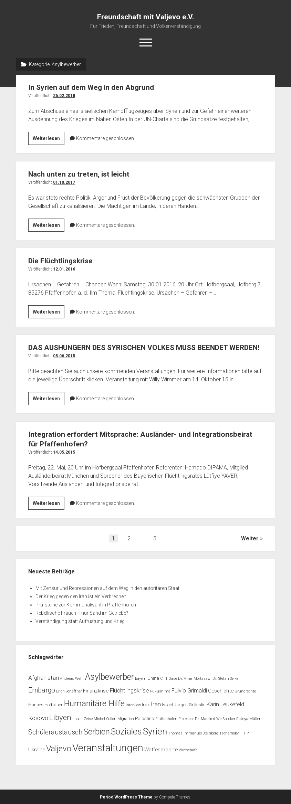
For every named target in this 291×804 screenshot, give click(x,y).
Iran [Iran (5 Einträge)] (156, 704)
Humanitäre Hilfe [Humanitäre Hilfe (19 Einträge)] (94, 703)
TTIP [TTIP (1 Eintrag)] (245, 733)
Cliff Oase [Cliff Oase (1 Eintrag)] (168, 678)
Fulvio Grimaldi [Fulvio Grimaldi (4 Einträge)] (189, 690)
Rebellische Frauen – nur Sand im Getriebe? (81, 613)
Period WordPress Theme (126, 797)
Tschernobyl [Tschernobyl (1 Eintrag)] (229, 733)
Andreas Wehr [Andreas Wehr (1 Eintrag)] (72, 678)
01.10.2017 (64, 182)
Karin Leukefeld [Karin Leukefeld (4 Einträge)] (225, 704)
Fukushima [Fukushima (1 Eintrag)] (160, 691)
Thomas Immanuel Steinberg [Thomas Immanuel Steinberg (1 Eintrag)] (193, 733)
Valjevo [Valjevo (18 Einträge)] (58, 748)
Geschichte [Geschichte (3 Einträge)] (220, 691)
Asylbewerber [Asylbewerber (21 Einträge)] (109, 677)
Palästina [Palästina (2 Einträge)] (144, 718)
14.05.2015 (64, 452)
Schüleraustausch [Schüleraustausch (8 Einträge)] (55, 732)
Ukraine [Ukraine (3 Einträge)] (36, 750)
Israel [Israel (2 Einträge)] (167, 704)
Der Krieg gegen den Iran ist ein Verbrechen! (81, 596)
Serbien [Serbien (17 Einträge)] (96, 732)
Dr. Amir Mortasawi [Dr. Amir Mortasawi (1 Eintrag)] (194, 678)
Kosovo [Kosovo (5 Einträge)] (38, 718)
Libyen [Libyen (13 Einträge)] (60, 717)
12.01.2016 (64, 269)
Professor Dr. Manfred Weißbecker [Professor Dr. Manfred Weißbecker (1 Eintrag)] (206, 719)
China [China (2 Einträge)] (153, 678)
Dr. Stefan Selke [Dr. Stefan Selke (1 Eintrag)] (225, 678)
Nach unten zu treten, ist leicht (78, 174)
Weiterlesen (48, 139)
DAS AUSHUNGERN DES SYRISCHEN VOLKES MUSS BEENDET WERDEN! (143, 347)
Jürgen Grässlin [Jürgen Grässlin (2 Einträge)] (190, 704)
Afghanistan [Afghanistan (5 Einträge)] (43, 677)
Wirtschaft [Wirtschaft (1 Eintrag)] (188, 750)
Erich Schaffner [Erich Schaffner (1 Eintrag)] (69, 691)
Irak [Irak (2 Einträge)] (146, 704)
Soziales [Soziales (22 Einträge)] (126, 732)
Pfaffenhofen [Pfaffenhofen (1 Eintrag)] (166, 719)
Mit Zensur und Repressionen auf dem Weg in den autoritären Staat (107, 588)
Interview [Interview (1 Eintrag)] (133, 705)
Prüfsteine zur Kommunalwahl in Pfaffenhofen (85, 604)
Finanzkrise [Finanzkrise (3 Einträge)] (95, 691)
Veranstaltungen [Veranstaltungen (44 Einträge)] (107, 748)
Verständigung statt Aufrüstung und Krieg (80, 621)
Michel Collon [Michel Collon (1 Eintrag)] (105, 719)
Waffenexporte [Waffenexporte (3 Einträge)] (161, 750)
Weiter (250, 538)
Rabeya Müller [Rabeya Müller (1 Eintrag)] (248, 719)
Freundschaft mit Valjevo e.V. (145, 17)
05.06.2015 (64, 355)
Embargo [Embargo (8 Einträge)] (41, 690)
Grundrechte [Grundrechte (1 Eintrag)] (245, 691)
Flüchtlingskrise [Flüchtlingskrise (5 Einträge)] (129, 690)
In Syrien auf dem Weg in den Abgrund (91, 87)
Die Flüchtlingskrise (60, 261)
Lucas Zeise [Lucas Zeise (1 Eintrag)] (82, 719)
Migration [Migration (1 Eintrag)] (125, 719)
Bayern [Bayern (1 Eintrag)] (140, 678)
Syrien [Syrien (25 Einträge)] (155, 731)
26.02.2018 (64, 95)
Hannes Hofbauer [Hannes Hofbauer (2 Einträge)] (45, 704)
